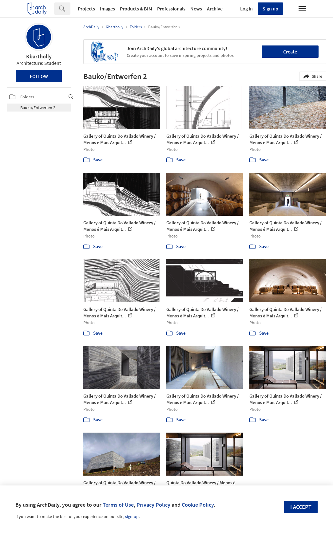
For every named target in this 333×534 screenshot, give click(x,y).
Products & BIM (136, 8)
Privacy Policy (153, 504)
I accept (300, 506)
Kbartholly (39, 56)
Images (107, 8)
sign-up (132, 516)
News (196, 8)
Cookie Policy (198, 504)
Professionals (171, 8)
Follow (39, 76)
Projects (86, 8)
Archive (215, 8)
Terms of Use (118, 504)
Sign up (270, 9)
